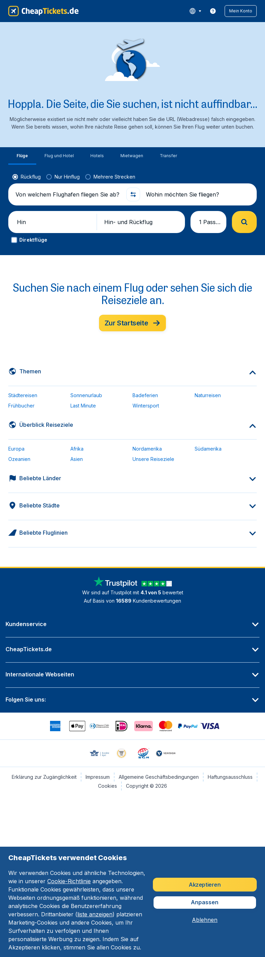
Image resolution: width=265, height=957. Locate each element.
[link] (212, 11)
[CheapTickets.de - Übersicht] (43, 11)
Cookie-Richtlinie (69, 881)
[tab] (22, 156)
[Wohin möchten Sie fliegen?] (198, 194)
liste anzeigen (94, 914)
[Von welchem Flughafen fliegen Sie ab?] (68, 194)
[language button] (195, 11)
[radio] (26, 177)
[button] (241, 11)
